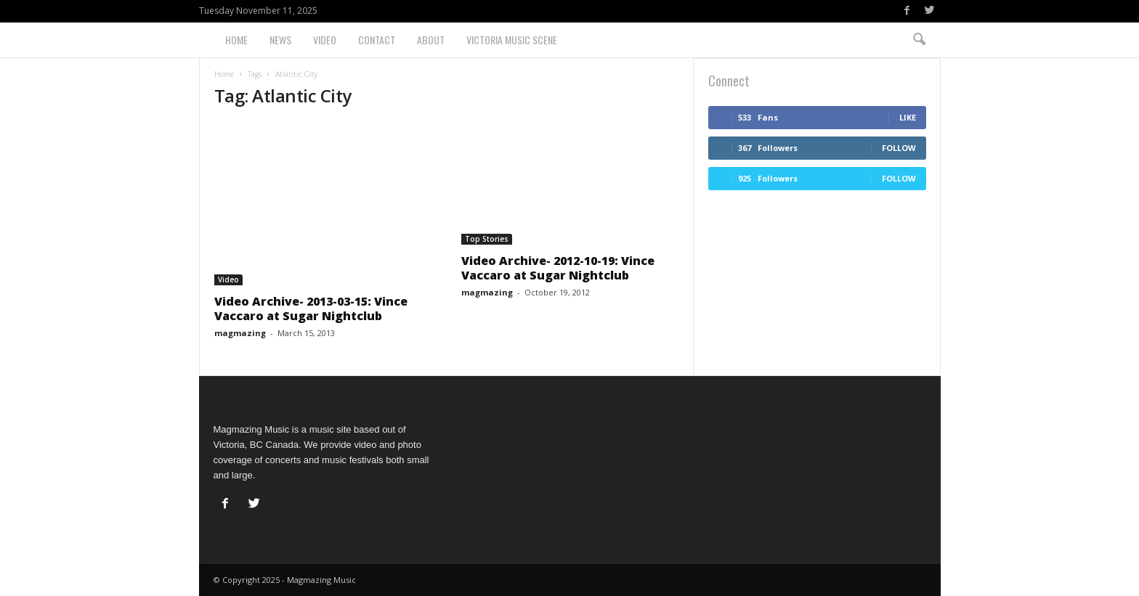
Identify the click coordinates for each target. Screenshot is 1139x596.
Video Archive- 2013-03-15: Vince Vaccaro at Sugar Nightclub (311, 308)
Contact (376, 39)
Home (236, 39)
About (431, 39)
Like (907, 117)
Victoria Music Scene (511, 39)
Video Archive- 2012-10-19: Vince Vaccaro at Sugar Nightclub (557, 268)
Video (324, 39)
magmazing (240, 332)
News (280, 39)
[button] (919, 40)
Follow (899, 147)
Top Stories (486, 239)
